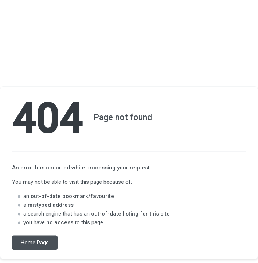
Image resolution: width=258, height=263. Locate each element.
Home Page (35, 243)
